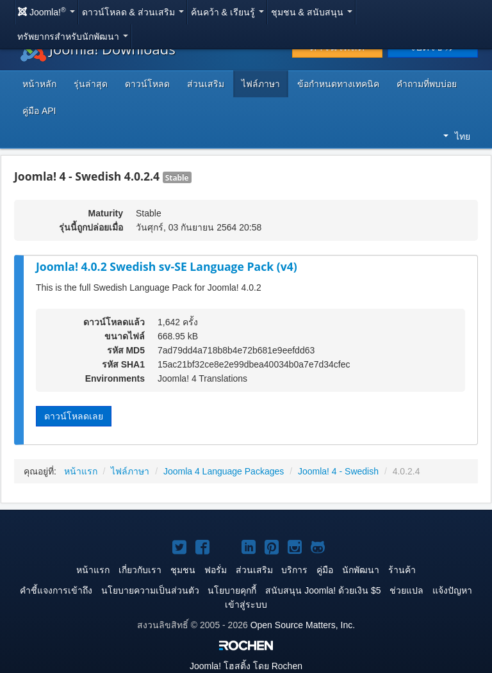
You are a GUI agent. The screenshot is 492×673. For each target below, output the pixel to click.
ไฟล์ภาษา (261, 84)
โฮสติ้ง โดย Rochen (246, 666)
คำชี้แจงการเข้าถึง (56, 590)
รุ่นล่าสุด (91, 84)
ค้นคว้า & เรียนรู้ (227, 12)
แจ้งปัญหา (452, 590)
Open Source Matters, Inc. (302, 625)
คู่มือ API (39, 111)
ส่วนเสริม (205, 84)
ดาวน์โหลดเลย (73, 416)
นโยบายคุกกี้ (232, 590)
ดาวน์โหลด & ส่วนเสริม (133, 12)
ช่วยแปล (406, 590)
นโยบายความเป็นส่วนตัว (150, 590)
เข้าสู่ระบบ (246, 604)
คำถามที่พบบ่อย (427, 84)
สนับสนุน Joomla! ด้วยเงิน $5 (323, 590)
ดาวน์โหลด (147, 84)
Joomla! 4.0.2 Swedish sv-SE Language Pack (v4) (166, 266)
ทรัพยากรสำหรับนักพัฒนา (72, 36)
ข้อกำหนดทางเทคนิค (338, 84)
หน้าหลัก (39, 84)
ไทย (456, 136)
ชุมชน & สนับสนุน (311, 12)
